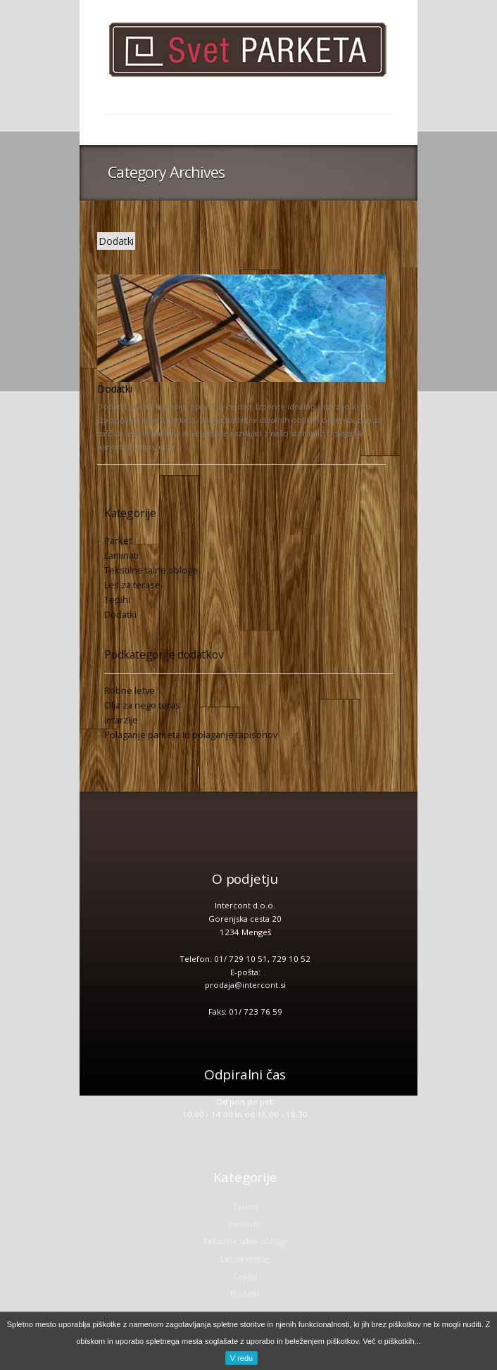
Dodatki (114, 388)
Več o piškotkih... (392, 1341)
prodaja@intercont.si (245, 984)
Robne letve (129, 690)
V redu (241, 1358)
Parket (118, 540)
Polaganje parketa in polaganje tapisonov (190, 734)
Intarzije (121, 719)
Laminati (121, 555)
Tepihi (117, 599)
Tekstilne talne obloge (151, 570)
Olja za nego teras (142, 705)
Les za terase (132, 584)
